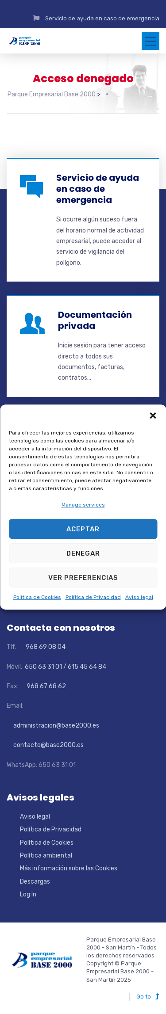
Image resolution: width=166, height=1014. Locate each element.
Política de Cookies (37, 598)
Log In (28, 894)
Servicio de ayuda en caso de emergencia (102, 18)
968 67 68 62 (45, 686)
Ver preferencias (83, 578)
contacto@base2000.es (45, 745)
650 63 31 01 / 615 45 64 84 (64, 667)
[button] (152, 415)
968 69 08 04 (42, 647)
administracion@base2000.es (53, 725)
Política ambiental (46, 855)
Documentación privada (95, 320)
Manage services (83, 505)
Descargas (35, 881)
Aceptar (83, 529)
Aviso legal (139, 598)
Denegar (83, 553)
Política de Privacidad (93, 598)
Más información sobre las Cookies (68, 868)
